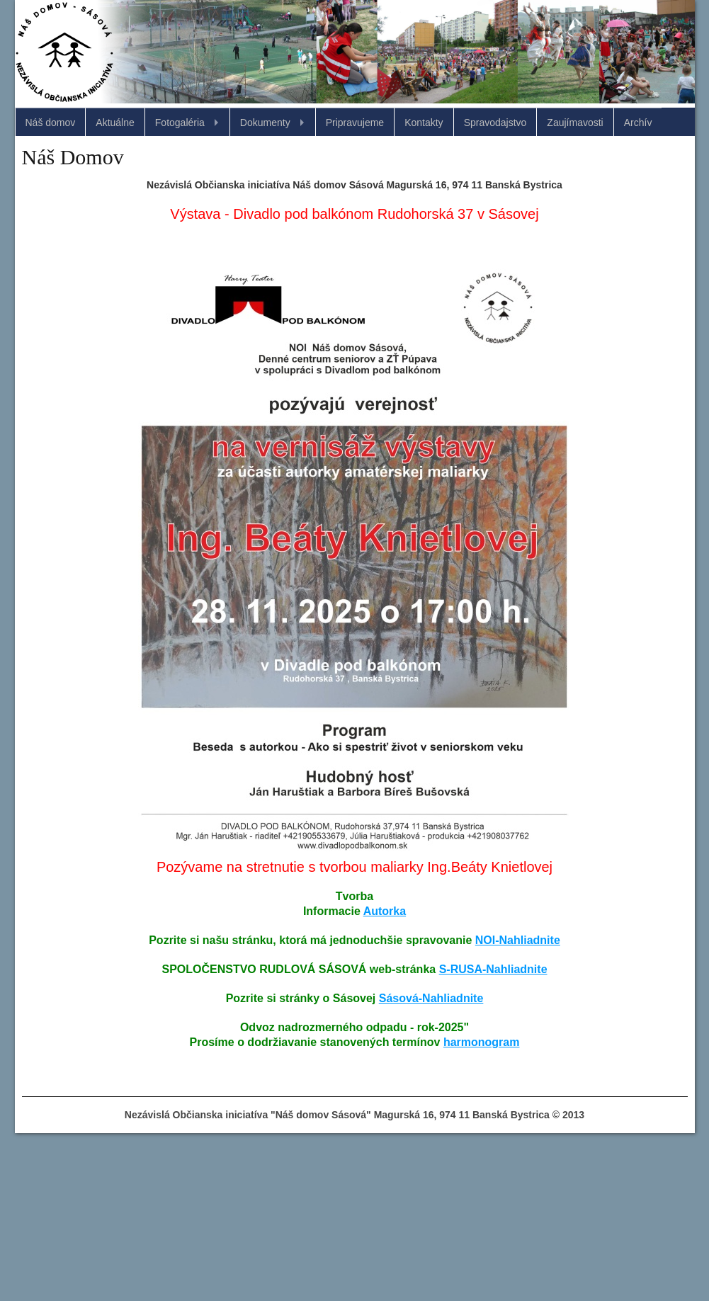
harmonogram (481, 1042)
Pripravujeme (355, 122)
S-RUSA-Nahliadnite (493, 969)
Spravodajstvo (495, 122)
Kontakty (423, 122)
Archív (638, 122)
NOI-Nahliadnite (517, 940)
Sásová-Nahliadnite (431, 998)
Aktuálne (115, 122)
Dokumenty (265, 122)
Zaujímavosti (575, 122)
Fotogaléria (180, 122)
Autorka (384, 911)
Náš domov (50, 122)
